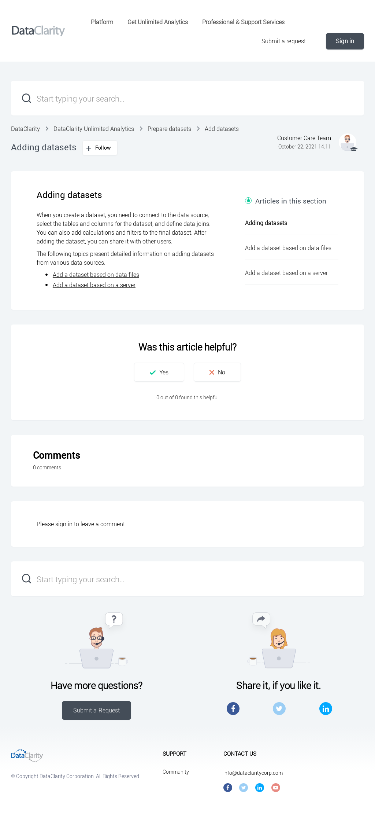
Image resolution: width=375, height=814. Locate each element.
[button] (159, 372)
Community (176, 771)
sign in (64, 524)
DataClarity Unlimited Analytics (93, 129)
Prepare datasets (169, 129)
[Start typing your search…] (187, 98)
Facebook (233, 708)
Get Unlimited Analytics (157, 22)
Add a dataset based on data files (96, 275)
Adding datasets (266, 223)
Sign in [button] (345, 41)
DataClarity (25, 129)
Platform (102, 22)
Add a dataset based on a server (94, 285)
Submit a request (283, 41)
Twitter (279, 708)
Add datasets (222, 129)
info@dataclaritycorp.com (253, 772)
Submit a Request (96, 710)
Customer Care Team (304, 138)
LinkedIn (325, 708)
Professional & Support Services (243, 22)
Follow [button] (103, 147)
